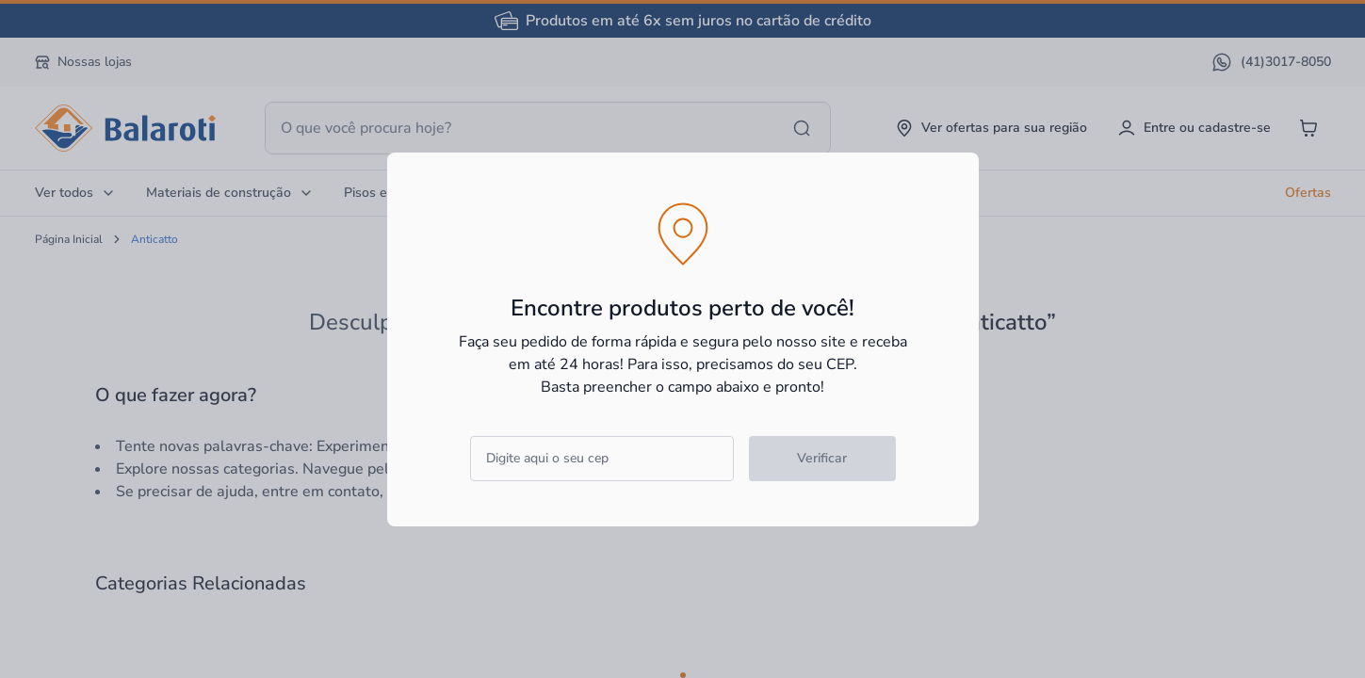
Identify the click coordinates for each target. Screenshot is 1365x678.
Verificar (822, 458)
